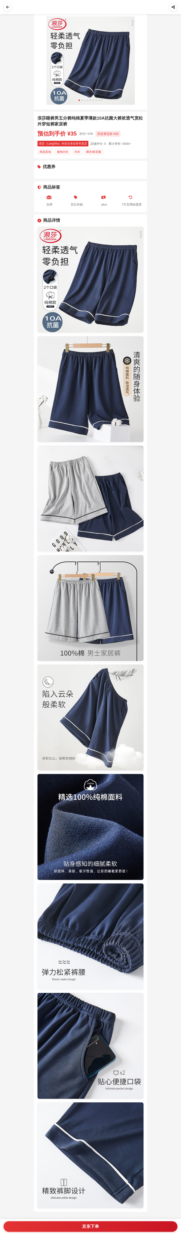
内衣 (77, 151)
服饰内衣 (62, 151)
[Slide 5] (90, 100)
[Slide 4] (87, 100)
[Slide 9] (102, 100)
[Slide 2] (82, 100)
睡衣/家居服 (93, 151)
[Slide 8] (99, 100)
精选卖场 (45, 151)
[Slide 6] (93, 100)
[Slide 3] (85, 100)
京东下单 (90, 1226)
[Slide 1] (79, 100)
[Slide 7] (96, 100)
